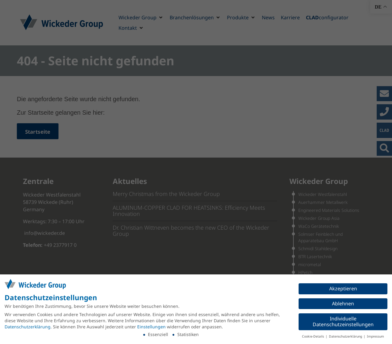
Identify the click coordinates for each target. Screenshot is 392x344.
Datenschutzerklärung (28, 327)
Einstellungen (151, 327)
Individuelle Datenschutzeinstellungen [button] (343, 321)
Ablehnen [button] (343, 303)
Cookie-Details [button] (313, 336)
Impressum (375, 336)
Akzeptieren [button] (343, 288)
